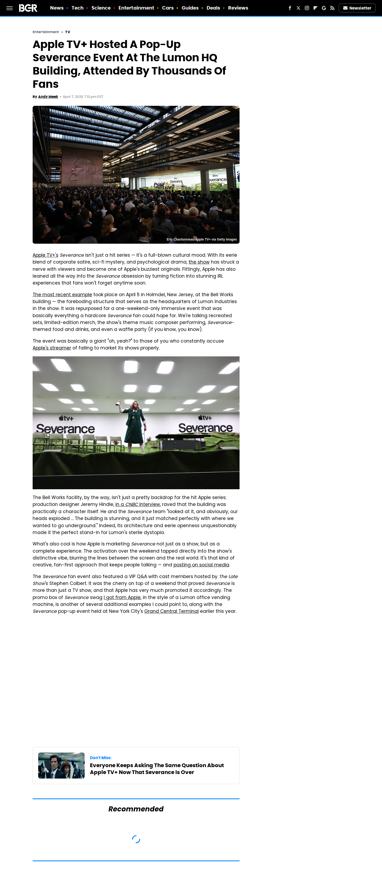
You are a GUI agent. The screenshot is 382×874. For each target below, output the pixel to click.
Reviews (238, 8)
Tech (78, 8)
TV (67, 32)
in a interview (137, 505)
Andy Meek (48, 96)
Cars (168, 8)
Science (101, 8)
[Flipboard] (315, 8)
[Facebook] (290, 8)
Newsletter (357, 8)
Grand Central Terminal (171, 611)
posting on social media (201, 565)
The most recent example (62, 295)
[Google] (324, 8)
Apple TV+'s (45, 255)
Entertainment (136, 8)
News (57, 8)
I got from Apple (122, 598)
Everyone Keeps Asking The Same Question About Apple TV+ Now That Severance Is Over (157, 769)
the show (199, 262)
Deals (213, 8)
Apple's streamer (52, 348)
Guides (190, 8)
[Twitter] (298, 8)
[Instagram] (307, 8)
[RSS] (332, 8)
